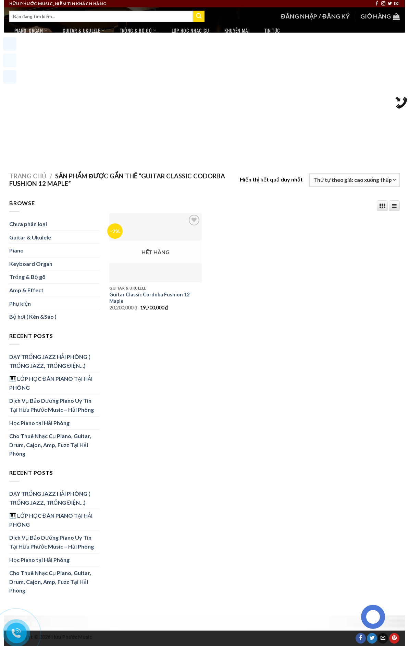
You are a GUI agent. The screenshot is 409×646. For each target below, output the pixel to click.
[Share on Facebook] (361, 638)
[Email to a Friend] (383, 638)
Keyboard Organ (30, 263)
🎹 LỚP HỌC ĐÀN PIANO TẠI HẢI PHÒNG (50, 383)
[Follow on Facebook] (377, 3)
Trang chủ (27, 176)
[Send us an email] (396, 3)
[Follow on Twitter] (390, 3)
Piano (16, 250)
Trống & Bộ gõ (138, 30)
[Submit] (198, 16)
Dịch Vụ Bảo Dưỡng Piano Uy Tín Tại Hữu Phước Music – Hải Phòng (51, 405)
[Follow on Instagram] (383, 3)
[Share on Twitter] (372, 638)
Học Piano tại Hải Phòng (39, 423)
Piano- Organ (31, 30)
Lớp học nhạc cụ (190, 30)
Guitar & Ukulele (84, 30)
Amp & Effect (26, 290)
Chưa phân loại (28, 224)
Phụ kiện (20, 303)
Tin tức (272, 30)
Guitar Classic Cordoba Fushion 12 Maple (149, 298)
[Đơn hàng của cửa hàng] (354, 180)
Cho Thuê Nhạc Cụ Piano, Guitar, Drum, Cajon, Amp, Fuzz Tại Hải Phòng (50, 445)
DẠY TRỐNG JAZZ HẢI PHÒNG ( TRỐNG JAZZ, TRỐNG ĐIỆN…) (49, 361)
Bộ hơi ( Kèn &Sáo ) (33, 316)
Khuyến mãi (236, 30)
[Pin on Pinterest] (394, 638)
